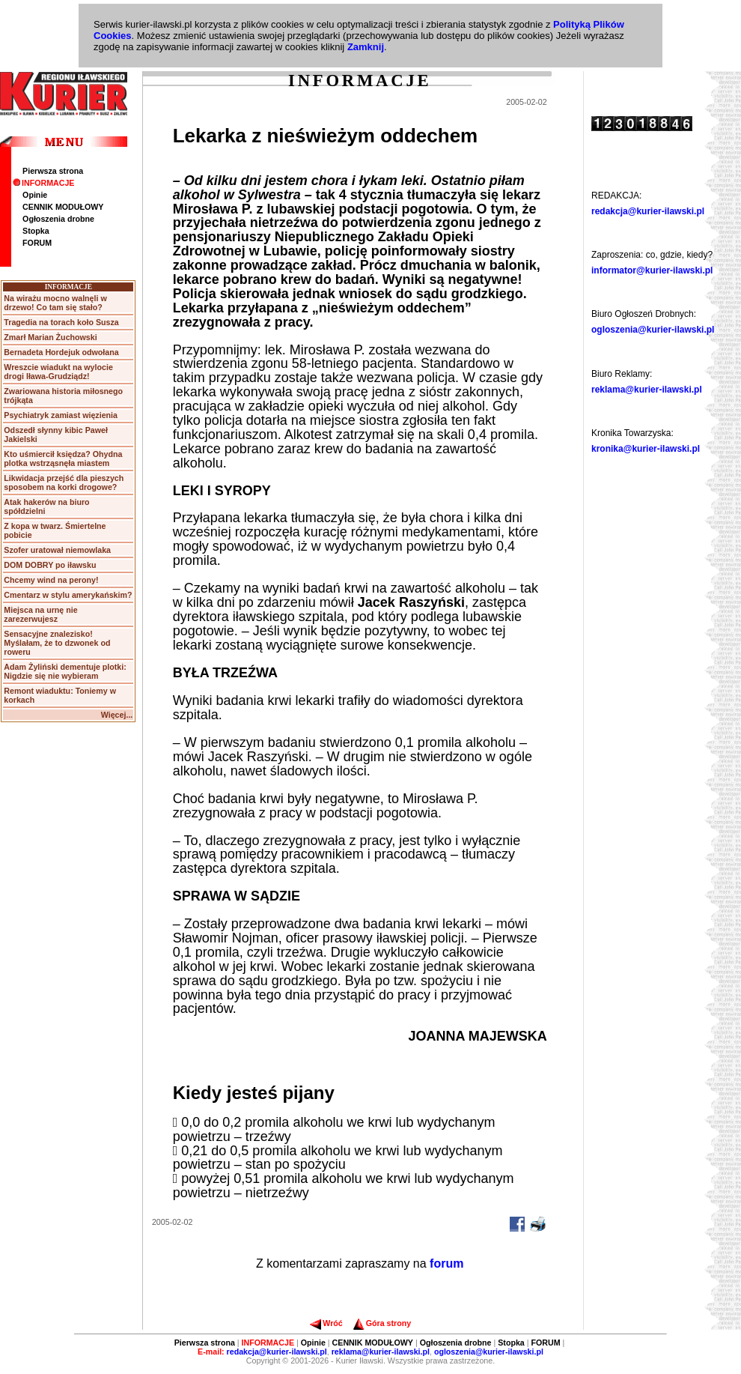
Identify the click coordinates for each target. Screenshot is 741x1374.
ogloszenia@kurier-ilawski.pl (652, 329)
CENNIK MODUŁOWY (62, 206)
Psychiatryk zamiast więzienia (61, 415)
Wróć (326, 1323)
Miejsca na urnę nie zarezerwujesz (40, 614)
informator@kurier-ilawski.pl (652, 270)
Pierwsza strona (52, 170)
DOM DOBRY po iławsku (50, 564)
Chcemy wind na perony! (51, 579)
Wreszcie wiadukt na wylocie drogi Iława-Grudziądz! (58, 372)
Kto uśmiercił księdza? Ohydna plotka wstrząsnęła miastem (63, 458)
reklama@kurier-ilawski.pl (646, 389)
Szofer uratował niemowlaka (57, 549)
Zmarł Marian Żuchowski (50, 337)
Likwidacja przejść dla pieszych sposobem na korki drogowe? (64, 482)
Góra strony (382, 1323)
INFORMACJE (43, 182)
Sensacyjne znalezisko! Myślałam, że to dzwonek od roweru (57, 642)
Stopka (35, 230)
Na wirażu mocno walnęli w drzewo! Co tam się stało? (55, 303)
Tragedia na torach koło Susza (61, 322)
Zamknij (365, 46)
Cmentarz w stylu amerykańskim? (68, 594)
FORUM (37, 242)
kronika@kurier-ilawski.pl (645, 449)
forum (446, 1263)
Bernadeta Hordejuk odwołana (61, 352)
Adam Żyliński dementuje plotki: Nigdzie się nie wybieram (65, 671)
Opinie (34, 194)
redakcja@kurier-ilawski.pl (647, 211)
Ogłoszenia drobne (58, 218)
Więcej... (117, 714)
